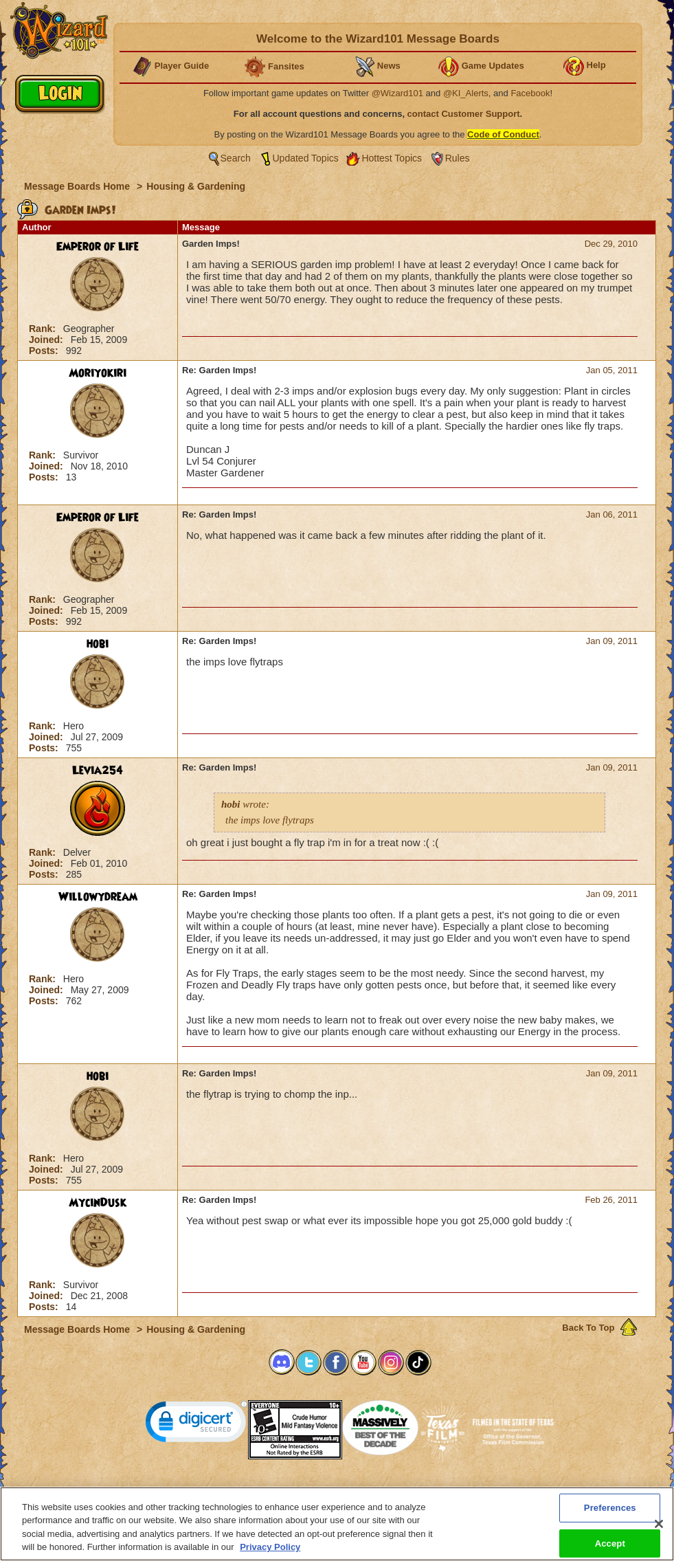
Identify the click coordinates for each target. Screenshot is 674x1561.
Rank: (43, 328)
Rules (457, 158)
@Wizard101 (397, 93)
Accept (610, 1545)
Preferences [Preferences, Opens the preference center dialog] (610, 1510)
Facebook (530, 93)
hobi (98, 644)
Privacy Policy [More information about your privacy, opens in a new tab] (270, 1550)
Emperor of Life (97, 247)
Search (236, 158)
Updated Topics (306, 158)
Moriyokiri (97, 373)
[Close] (659, 1527)
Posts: (45, 350)
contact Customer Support (463, 114)
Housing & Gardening (195, 186)
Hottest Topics (391, 158)
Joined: (47, 339)
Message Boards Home (78, 186)
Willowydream (97, 897)
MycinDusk (97, 1203)
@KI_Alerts (465, 93)
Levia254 (97, 770)
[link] (196, 1424)
